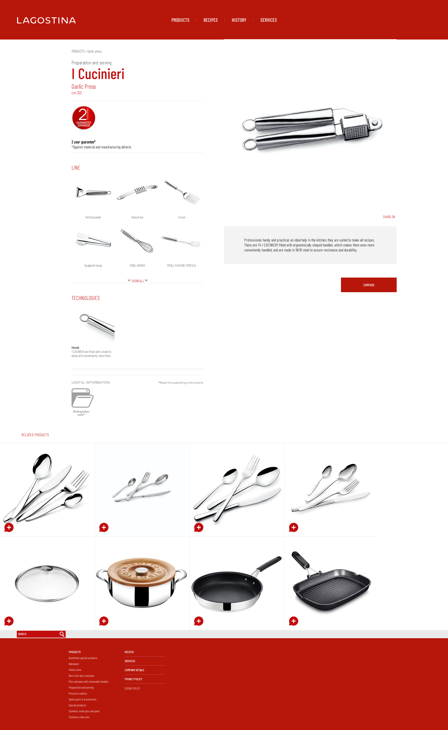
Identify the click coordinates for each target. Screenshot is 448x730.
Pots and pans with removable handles (89, 681)
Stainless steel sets (79, 717)
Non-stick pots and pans (81, 675)
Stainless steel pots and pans (84, 711)
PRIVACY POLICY (133, 679)
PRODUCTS (180, 20)
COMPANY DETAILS (134, 670)
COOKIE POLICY (132, 688)
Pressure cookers (78, 693)
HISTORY (239, 20)
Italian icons (75, 670)
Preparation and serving (81, 687)
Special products (77, 705)
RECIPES (210, 20)
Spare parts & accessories (82, 699)
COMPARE (369, 285)
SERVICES (268, 20)
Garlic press (94, 51)
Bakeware (74, 664)
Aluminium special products (83, 658)
